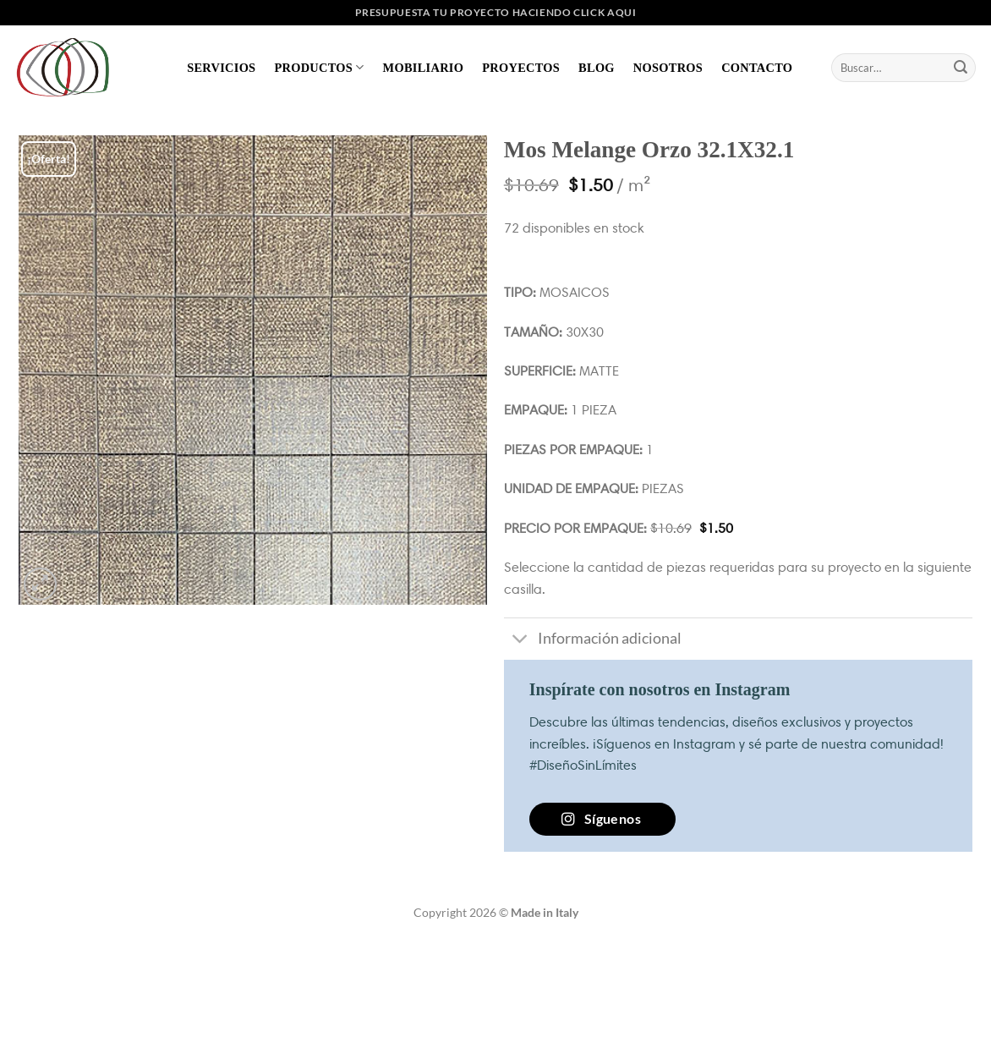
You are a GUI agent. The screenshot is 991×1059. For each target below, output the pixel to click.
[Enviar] (960, 67)
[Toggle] (520, 641)
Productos (319, 67)
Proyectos (521, 67)
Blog (596, 67)
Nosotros (668, 67)
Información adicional (593, 641)
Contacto (756, 67)
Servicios (221, 67)
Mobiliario (423, 67)
